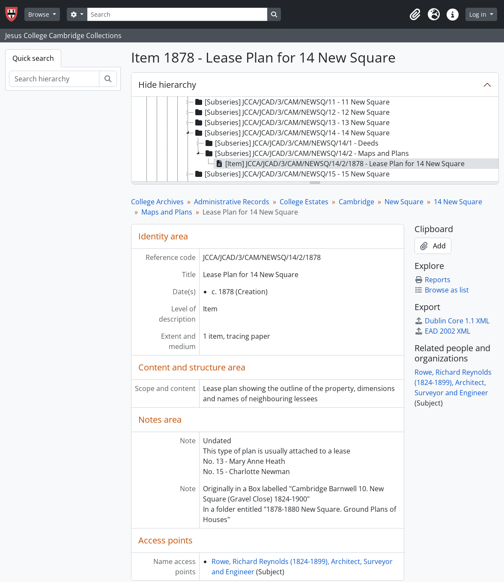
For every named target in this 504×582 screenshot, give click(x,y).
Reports (432, 279)
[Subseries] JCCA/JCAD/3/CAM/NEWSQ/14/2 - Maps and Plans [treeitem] (306, 153)
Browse (39, 14)
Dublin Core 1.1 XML (452, 320)
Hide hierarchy (167, 84)
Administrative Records (231, 201)
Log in (478, 14)
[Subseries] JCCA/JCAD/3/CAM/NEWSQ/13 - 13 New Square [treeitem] (292, 122)
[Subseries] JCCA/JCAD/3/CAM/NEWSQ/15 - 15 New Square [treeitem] (292, 174)
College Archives (157, 201)
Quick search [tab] (33, 58)
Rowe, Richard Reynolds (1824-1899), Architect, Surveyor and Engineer (453, 382)
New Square (404, 201)
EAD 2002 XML (442, 331)
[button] (415, 14)
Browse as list (442, 290)
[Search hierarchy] (54, 79)
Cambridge (356, 201)
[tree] (314, 139)
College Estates (304, 201)
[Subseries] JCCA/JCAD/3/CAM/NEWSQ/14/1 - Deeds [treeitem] (291, 143)
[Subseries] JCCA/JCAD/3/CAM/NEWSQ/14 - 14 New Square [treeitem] (292, 133)
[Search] (177, 14)
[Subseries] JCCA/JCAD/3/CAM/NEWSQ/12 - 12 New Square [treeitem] (292, 112)
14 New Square (458, 201)
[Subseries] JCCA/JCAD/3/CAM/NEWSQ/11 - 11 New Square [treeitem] (292, 102)
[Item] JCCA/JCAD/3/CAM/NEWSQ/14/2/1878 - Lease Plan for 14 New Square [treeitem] (339, 163)
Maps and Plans (166, 212)
